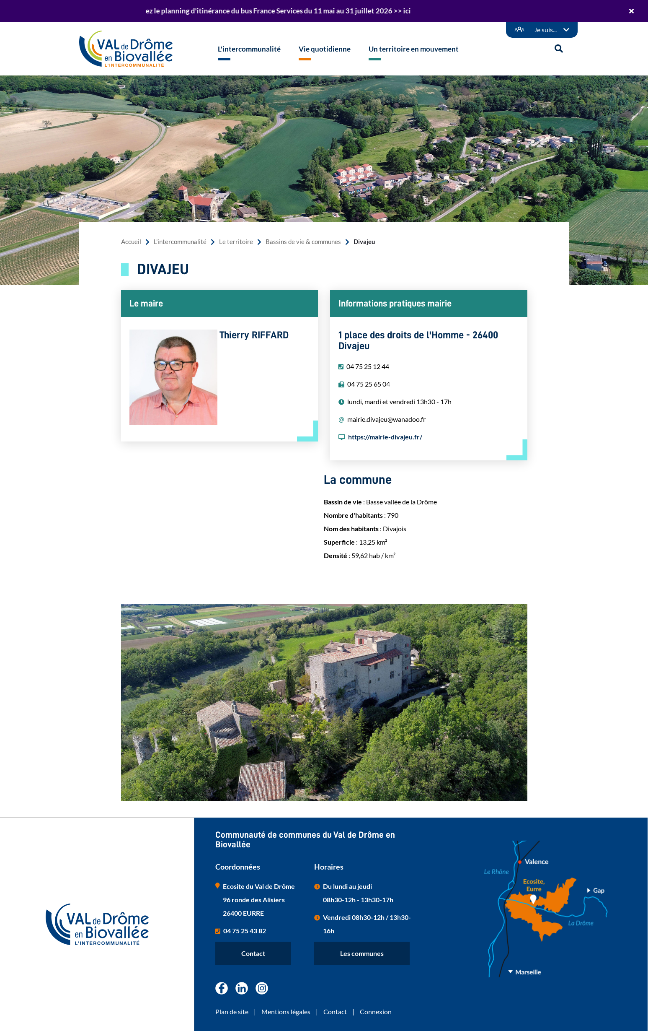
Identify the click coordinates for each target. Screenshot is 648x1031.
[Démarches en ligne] (542, 30)
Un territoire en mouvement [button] (414, 48)
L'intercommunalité (180, 241)
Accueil (131, 241)
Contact (253, 953)
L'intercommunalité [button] (249, 48)
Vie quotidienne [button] (325, 48)
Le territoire (236, 241)
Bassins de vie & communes (303, 241)
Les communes (362, 953)
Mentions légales (285, 1011)
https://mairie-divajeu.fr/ (385, 437)
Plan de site (231, 1011)
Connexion (376, 1011)
